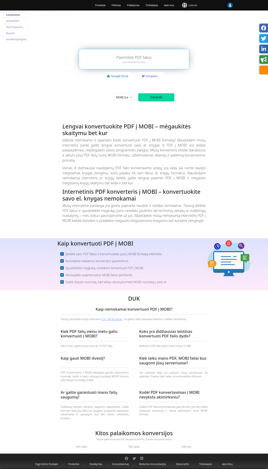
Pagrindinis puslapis (46, 459)
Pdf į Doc (186, 442)
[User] (230, 5)
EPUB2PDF (12, 21)
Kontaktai (179, 466)
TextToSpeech (14, 27)
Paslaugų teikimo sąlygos (161, 466)
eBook (34, 15)
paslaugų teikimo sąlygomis (153, 89)
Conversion (48, 15)
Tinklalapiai (152, 5)
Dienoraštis (182, 459)
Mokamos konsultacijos (152, 459)
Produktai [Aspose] (100, 5)
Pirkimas (116, 5)
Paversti (156, 97)
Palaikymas (133, 5)
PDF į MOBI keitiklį (112, 314)
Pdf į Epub (133, 442)
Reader (10, 33)
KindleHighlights (16, 39)
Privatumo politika (141, 466)
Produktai (73, 459)
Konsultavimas (120, 459)
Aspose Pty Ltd (93, 466)
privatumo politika (177, 89)
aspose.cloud (148, 38)
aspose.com (132, 38)
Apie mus (169, 5)
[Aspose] (58, 5)
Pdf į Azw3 (81, 442)
